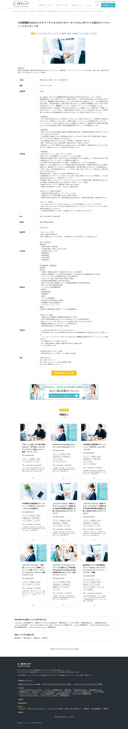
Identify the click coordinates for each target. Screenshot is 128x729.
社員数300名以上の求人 (95, 683)
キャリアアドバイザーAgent (55, 702)
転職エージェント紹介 (62, 5)
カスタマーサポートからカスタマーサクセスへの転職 (56, 677)
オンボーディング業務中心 (62, 618)
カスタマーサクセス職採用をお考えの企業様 (105, 1)
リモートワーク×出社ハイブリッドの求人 (31, 683)
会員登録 (20, 693)
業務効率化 (62, 616)
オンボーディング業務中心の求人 (82, 685)
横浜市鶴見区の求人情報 (53, 11)
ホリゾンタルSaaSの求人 (48, 685)
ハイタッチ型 (73, 616)
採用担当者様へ (22, 696)
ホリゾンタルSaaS (49, 616)
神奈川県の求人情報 (41, 11)
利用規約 (20, 706)
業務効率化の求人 (24, 685)
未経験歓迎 (50, 620)
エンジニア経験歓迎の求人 (47, 687)
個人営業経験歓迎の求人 (63, 687)
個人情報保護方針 (96, 702)
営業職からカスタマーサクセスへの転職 (29, 677)
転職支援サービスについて (46, 5)
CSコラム (88, 5)
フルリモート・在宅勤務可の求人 (53, 683)
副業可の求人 (68, 683)
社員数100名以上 (100, 616)
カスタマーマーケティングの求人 (29, 687)
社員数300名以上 (86, 616)
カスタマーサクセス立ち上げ (98, 618)
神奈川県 (26, 631)
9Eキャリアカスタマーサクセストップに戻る (65, 642)
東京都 (17, 631)
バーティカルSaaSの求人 (64, 685)
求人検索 (32, 11)
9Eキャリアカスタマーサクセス (20, 11)
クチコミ (97, 5)
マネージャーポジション (36, 620)
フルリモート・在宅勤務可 (23, 616)
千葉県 (35, 631)
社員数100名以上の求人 (80, 683)
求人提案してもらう (108, 5)
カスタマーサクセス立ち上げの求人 (29, 689)
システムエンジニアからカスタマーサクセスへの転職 (87, 677)
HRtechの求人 (35, 685)
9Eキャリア (23, 702)
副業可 (37, 616)
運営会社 (105, 702)
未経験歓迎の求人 (65, 689)
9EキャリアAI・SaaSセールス (73, 702)
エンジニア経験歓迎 (80, 618)
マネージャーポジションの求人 (49, 689)
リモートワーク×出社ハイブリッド (40, 618)
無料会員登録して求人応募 (64, 373)
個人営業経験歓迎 (20, 620)
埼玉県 (43, 631)
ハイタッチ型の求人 (99, 685)
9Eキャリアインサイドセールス (36, 702)
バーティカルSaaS (20, 618)
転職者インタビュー (77, 5)
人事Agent (86, 702)
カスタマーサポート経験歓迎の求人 (81, 687)
